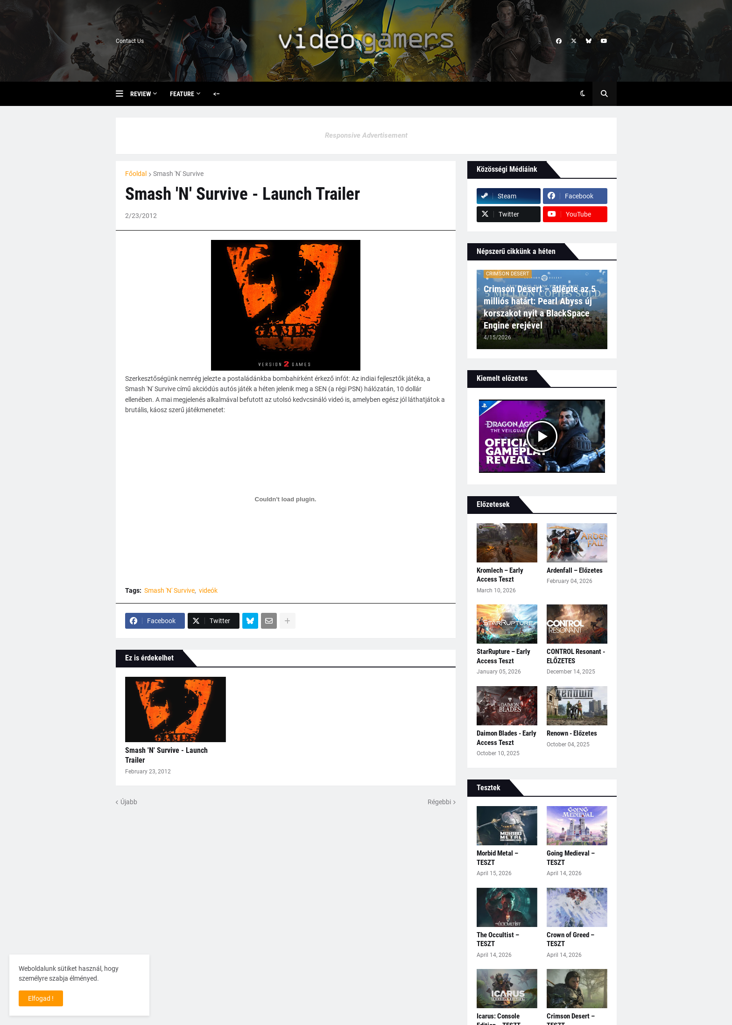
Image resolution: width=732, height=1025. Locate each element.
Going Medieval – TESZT (571, 858)
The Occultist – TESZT (498, 939)
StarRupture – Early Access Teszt (503, 656)
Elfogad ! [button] (41, 998)
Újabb (128, 802)
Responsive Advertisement (366, 135)
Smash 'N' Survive (178, 173)
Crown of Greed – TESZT (570, 939)
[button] (123, 94)
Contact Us (130, 41)
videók (208, 590)
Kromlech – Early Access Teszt (500, 575)
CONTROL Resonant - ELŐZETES (576, 656)
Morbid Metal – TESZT (497, 858)
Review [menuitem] (140, 94)
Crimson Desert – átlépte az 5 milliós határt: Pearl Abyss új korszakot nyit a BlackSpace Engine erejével (540, 307)
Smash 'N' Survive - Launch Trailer (166, 755)
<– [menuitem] (216, 94)
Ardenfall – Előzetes (575, 570)
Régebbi (439, 802)
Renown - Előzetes (572, 733)
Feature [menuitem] (182, 94)
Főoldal (136, 173)
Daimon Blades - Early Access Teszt (506, 738)
